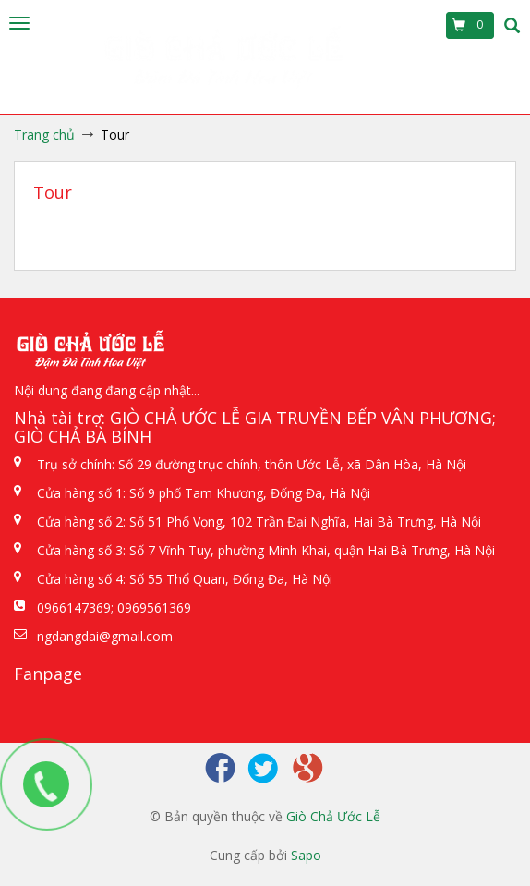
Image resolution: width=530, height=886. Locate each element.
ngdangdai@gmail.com (105, 636)
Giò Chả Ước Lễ (333, 816)
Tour (52, 192)
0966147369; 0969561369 (114, 607)
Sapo (306, 855)
